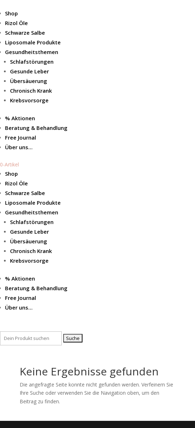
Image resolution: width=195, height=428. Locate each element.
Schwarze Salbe (25, 32)
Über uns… (18, 147)
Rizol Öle (16, 22)
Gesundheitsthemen (31, 51)
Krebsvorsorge (29, 100)
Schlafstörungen (32, 61)
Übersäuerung (28, 80)
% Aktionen (20, 118)
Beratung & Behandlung (36, 127)
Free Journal (20, 137)
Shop (11, 13)
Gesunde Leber (29, 71)
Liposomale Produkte (33, 42)
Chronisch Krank (31, 90)
